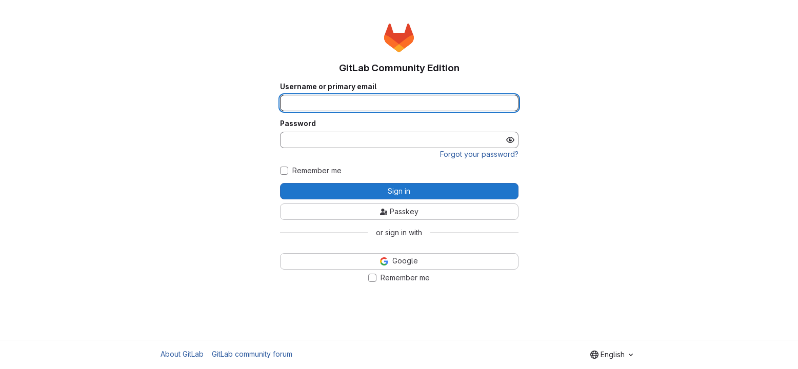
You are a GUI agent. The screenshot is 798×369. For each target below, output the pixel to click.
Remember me (317, 171)
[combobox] (611, 354)
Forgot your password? (479, 154)
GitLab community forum (252, 354)
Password (298, 123)
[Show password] (510, 140)
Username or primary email (328, 87)
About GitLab (182, 354)
